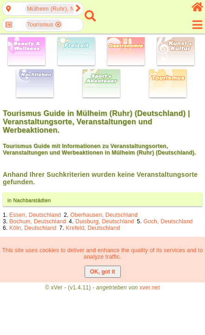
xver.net (149, 287)
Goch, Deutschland (168, 221)
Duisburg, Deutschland (104, 221)
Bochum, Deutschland (37, 221)
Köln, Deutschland (32, 228)
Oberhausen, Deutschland (104, 215)
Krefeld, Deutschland (93, 228)
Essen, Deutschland (35, 215)
